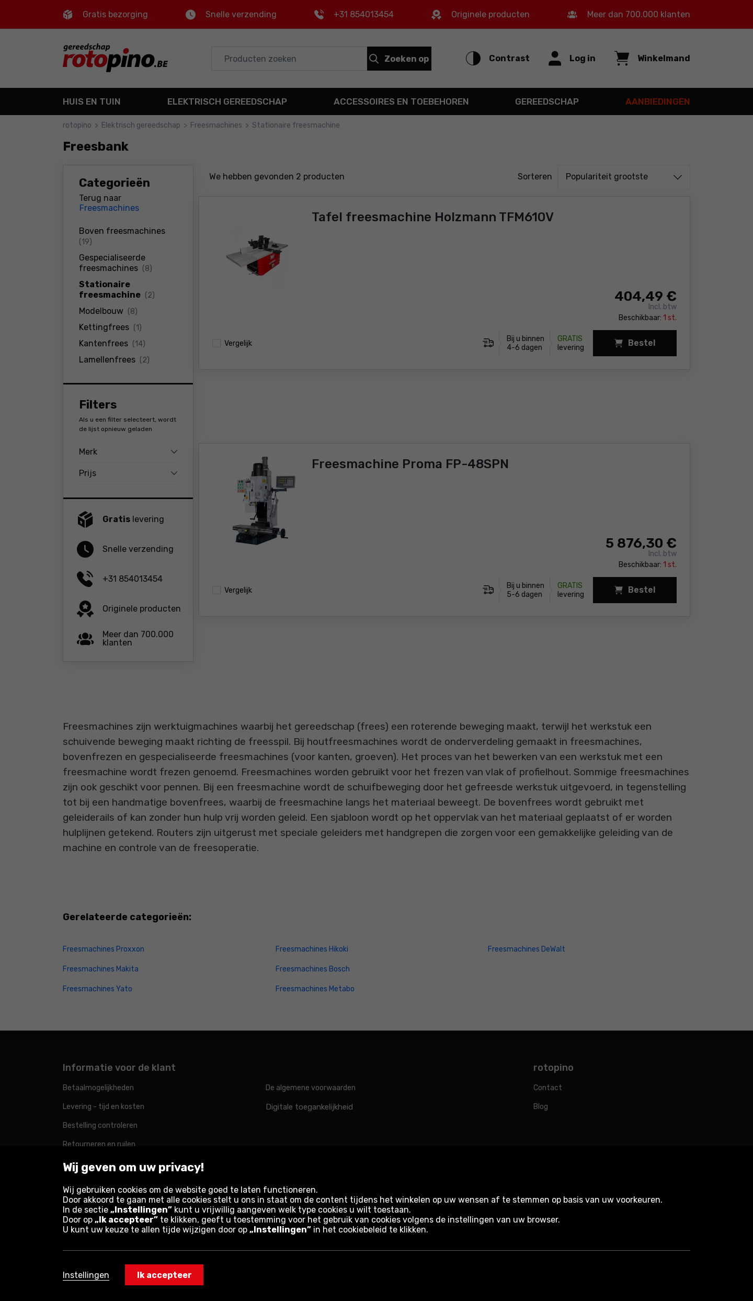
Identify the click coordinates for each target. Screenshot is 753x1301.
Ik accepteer (164, 1275)
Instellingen (86, 1275)
